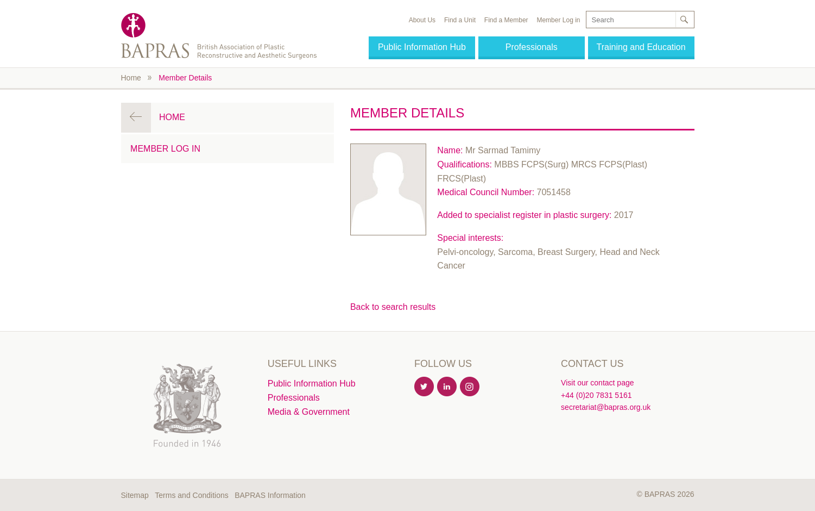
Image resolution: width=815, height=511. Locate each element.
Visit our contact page (597, 382)
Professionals (532, 47)
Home (131, 77)
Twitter (424, 387)
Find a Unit (460, 20)
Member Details (185, 77)
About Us (422, 20)
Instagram (470, 387)
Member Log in (558, 20)
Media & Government (309, 411)
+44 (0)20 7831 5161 (596, 395)
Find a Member (506, 20)
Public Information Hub (422, 47)
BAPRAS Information (270, 495)
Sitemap (135, 495)
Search (684, 19)
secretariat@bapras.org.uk (605, 407)
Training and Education (641, 47)
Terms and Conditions (191, 495)
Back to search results (392, 306)
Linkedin (447, 387)
